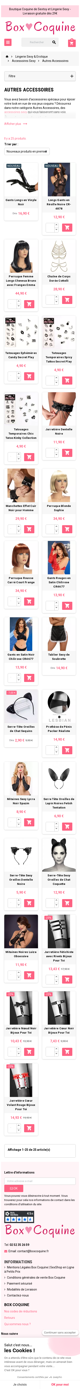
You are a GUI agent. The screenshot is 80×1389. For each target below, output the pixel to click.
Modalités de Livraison (22, 1289)
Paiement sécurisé (19, 1283)
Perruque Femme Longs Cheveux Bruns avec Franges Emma (21, 281)
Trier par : (11, 144)
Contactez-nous (18, 1295)
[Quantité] (50, 227)
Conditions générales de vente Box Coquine (36, 1277)
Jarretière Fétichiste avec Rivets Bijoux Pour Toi (59, 956)
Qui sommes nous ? (17, 1324)
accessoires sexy (15, 112)
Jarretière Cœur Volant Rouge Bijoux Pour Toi (21, 1105)
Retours (9, 1317)
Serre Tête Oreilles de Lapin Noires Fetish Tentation (59, 803)
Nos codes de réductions (20, 1311)
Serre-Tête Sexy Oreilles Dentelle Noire (21, 880)
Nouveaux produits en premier (27, 151)
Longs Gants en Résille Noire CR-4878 (59, 204)
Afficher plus (16, 123)
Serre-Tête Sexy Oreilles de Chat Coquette (59, 880)
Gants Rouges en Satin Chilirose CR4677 (59, 582)
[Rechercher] (40, 42)
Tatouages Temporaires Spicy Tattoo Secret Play (59, 357)
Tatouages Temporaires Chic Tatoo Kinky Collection (21, 433)
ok (13, 1188)
